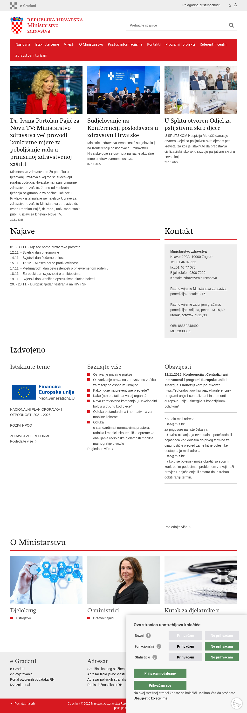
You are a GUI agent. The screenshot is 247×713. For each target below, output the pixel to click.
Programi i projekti (180, 44)
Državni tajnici (103, 618)
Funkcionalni (144, 656)
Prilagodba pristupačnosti (201, 5)
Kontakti (154, 44)
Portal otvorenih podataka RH (32, 679)
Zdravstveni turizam (31, 55)
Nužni (139, 645)
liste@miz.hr (175, 424)
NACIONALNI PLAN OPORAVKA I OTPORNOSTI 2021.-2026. (36, 412)
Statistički (142, 667)
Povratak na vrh (24, 703)
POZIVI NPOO (21, 425)
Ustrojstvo (23, 618)
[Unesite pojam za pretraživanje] (176, 25)
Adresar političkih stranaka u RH (111, 679)
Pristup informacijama (125, 44)
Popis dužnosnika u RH (105, 685)
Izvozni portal (20, 685)
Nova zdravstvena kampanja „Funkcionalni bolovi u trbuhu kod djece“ (125, 403)
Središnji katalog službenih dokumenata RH (120, 669)
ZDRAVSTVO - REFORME (30, 436)
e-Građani (17, 669)
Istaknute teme (47, 44)
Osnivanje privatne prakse (112, 374)
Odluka (98, 422)
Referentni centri (213, 44)
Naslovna (22, 44)
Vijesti (69, 44)
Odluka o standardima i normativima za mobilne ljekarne (122, 414)
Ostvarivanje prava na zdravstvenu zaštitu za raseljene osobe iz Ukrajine (124, 382)
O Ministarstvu (91, 44)
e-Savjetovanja (21, 674)
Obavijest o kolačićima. (151, 698)
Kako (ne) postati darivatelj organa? (120, 396)
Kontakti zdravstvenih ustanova (193, 278)
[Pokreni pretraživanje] (231, 25)
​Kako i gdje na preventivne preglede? (122, 390)
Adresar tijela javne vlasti (106, 674)
